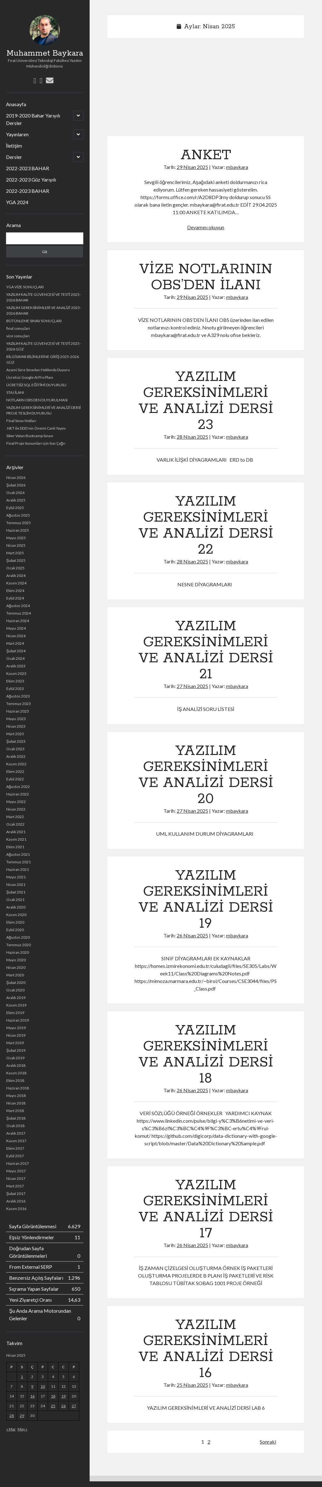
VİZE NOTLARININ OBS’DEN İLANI (205, 277)
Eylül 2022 (15, 779)
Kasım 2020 (16, 914)
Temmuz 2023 (18, 703)
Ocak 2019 (15, 1058)
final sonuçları (18, 328)
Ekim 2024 (15, 590)
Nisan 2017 (15, 1178)
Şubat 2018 (15, 1118)
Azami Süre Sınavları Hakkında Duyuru (38, 369)
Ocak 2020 (15, 990)
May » (22, 1429)
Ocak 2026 (15, 492)
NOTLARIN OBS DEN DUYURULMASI (37, 400)
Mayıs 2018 (16, 1095)
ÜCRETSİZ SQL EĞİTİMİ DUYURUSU (36, 385)
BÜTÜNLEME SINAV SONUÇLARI (34, 320)
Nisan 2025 (15, 545)
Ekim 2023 (15, 681)
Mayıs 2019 (16, 1027)
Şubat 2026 (15, 485)
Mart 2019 (15, 1042)
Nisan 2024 (15, 635)
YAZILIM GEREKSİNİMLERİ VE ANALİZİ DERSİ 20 (205, 775)
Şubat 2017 (15, 1193)
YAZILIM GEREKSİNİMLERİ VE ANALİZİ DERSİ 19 (205, 899)
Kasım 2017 (16, 1140)
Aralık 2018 (15, 1065)
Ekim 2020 (15, 922)
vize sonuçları (18, 336)
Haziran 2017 (17, 1163)
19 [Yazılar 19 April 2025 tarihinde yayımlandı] (63, 1396)
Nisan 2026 (15, 477)
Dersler (14, 157)
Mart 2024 (15, 643)
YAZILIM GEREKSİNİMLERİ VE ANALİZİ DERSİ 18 (205, 1054)
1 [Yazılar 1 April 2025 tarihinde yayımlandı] (22, 1376)
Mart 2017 (15, 1186)
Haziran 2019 (17, 1020)
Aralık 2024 (15, 575)
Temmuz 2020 (18, 944)
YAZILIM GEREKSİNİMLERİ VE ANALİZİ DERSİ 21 (205, 650)
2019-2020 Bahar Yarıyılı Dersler (33, 119)
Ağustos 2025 (18, 515)
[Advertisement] (205, 89)
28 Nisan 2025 (192, 437)
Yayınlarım (17, 134)
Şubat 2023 (15, 741)
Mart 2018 (15, 1110)
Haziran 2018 (17, 1088)
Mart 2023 (15, 733)
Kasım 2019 (16, 1005)
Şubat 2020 (15, 982)
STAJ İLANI (15, 392)
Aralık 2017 (15, 1133)
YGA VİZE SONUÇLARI (25, 287)
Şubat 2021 (15, 892)
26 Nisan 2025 (192, 935)
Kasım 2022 (16, 764)
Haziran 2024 (17, 620)
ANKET (205, 155)
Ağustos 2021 (18, 854)
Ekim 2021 (15, 846)
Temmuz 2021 (18, 862)
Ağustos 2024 (18, 605)
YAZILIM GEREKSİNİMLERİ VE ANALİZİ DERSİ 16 (205, 1349)
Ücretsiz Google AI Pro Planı (29, 377)
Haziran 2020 (17, 952)
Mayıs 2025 (16, 537)
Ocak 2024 (15, 658)
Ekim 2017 (15, 1148)
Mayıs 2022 (16, 801)
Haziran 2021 (17, 869)
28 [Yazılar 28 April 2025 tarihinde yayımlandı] (11, 1415)
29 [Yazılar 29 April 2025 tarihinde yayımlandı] (22, 1415)
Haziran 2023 (17, 711)
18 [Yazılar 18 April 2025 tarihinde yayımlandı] (53, 1396)
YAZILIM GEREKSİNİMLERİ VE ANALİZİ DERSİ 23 (205, 401)
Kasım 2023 (16, 673)
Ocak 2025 (15, 568)
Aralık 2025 (15, 500)
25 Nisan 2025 (192, 1385)
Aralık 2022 (15, 756)
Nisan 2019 (15, 1035)
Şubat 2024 (15, 651)
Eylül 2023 (15, 688)
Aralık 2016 (15, 1201)
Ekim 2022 (15, 771)
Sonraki (268, 1442)
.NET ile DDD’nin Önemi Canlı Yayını (36, 428)
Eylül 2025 (15, 507)
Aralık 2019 (15, 997)
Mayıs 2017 (16, 1171)
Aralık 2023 (15, 666)
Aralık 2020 (15, 907)
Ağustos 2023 (18, 696)
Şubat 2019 (15, 1050)
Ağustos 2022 (18, 786)
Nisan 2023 (15, 726)
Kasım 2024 (16, 583)
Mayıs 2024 (16, 628)
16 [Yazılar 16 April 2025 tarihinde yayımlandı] (32, 1396)
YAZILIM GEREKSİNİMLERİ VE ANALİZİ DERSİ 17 (205, 1209)
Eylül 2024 (15, 598)
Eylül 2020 (15, 929)
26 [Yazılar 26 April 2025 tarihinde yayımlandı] (63, 1405)
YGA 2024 (17, 202)
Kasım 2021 (16, 839)
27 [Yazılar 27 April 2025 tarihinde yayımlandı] (74, 1405)
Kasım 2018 (16, 1073)
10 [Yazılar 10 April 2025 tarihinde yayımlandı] (43, 1386)
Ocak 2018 (15, 1125)
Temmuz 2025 (18, 522)
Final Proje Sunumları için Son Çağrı (35, 443)
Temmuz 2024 (18, 613)
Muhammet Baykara (45, 53)
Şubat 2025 (15, 560)
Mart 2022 (15, 816)
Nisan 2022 (15, 809)
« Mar (11, 1429)
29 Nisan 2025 (192, 167)
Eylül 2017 (15, 1155)
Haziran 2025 (17, 530)
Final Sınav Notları (21, 420)
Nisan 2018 (15, 1103)
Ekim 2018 (15, 1080)
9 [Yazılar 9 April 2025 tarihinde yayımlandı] (32, 1386)
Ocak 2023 (15, 748)
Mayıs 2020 (16, 960)
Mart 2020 (15, 975)
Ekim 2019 (15, 1012)
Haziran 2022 (17, 794)
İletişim (14, 146)
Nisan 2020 (15, 967)
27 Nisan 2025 (192, 686)
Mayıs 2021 (16, 877)
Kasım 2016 (16, 1208)
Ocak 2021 (15, 899)
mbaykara (237, 167)
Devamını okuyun (205, 227)
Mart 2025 (15, 553)
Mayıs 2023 (16, 718)
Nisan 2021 (15, 884)
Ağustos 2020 (18, 937)
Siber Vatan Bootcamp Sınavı (29, 435)
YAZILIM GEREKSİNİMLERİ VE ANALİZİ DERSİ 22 (205, 525)
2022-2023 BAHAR (27, 168)
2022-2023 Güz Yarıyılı (31, 179)
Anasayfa (16, 104)
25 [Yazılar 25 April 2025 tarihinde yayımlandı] (53, 1405)
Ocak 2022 (15, 824)
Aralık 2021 (15, 831)
